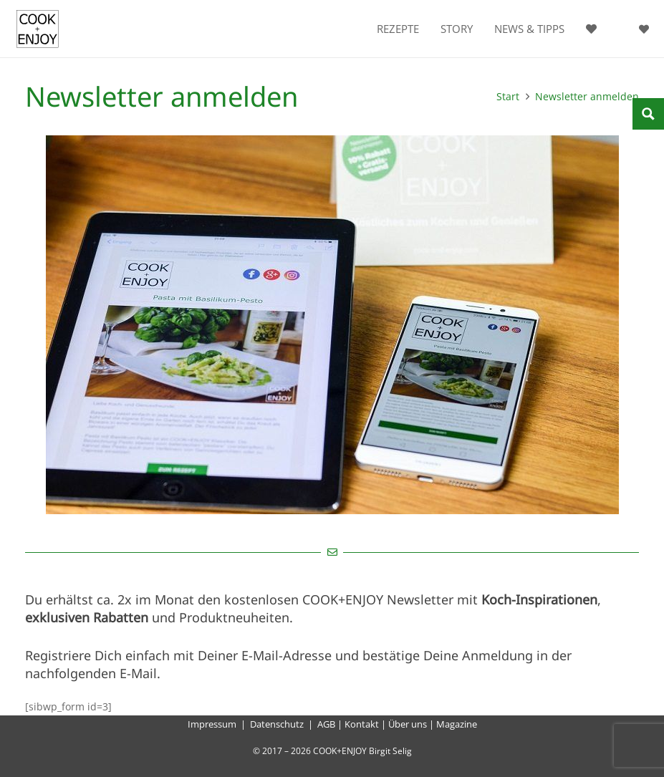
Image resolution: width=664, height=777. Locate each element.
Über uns (407, 724)
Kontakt (362, 724)
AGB (326, 724)
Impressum (212, 724)
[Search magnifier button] (648, 114)
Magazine (456, 724)
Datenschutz (277, 724)
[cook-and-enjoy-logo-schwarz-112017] (37, 29)
